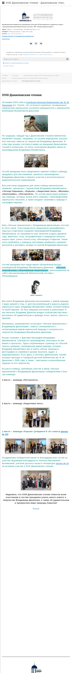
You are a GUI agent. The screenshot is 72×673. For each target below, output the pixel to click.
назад (36, 508)
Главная (5, 75)
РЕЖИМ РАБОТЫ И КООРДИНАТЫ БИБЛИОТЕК (18, 36)
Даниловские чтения (9, 81)
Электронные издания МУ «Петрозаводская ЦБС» (41, 75)
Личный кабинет (8, 66)
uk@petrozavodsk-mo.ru (31, 54)
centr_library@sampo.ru (15, 33)
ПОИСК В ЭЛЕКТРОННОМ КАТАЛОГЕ (16, 63)
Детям (4, 78)
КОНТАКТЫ (6, 39)
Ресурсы (15, 75)
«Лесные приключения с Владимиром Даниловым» (29, 78)
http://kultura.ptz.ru (46, 54)
